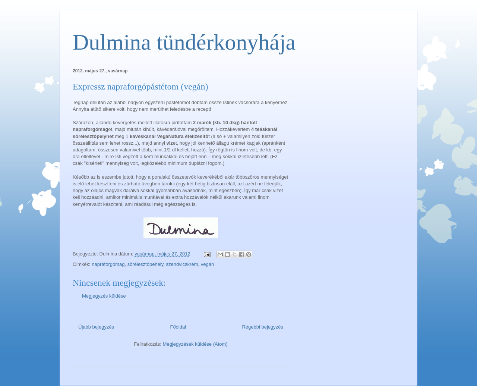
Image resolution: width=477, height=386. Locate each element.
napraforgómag (108, 264)
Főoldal (178, 327)
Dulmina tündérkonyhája (184, 42)
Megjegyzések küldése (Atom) (195, 344)
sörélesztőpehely (145, 264)
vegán (207, 264)
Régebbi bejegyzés (262, 327)
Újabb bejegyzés (96, 327)
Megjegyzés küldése (104, 296)
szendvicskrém (182, 264)
